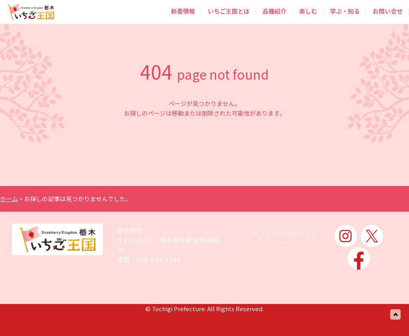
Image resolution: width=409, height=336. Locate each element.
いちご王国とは (229, 11)
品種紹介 (274, 11)
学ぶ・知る (345, 11)
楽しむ (308, 11)
